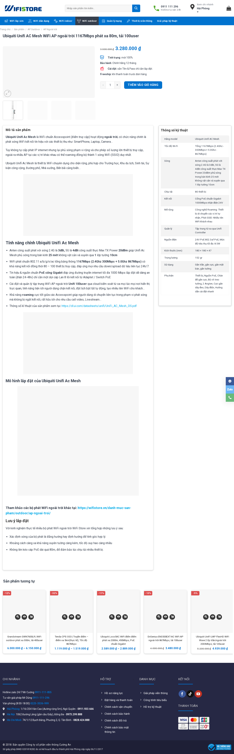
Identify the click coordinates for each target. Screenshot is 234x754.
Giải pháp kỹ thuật (167, 21)
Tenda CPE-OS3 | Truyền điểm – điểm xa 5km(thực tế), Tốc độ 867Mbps (71, 640)
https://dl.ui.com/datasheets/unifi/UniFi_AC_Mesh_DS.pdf (99, 306)
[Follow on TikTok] (190, 694)
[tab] (18, 131)
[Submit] (136, 8)
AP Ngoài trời (50, 29)
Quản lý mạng (112, 21)
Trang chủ (5, 29)
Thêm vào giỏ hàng (143, 85)
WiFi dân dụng (38, 21)
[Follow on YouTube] (198, 694)
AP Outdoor (34, 29)
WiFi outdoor (87, 21)
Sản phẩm (19, 29)
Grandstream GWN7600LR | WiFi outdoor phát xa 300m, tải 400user (24, 638)
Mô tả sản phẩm (18, 130)
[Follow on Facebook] (182, 694)
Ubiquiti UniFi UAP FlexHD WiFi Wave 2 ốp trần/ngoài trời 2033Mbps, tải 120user (212, 640)
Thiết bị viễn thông (139, 21)
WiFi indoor (63, 21)
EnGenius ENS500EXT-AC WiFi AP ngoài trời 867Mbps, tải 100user (165, 638)
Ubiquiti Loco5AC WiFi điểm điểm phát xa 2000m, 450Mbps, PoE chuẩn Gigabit (118, 640)
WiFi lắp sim (14, 21)
